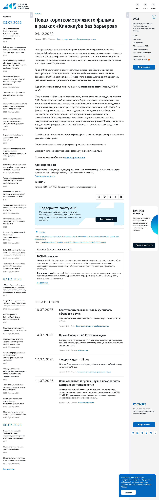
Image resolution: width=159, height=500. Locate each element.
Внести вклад (106, 219)
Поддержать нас (140, 59)
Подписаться (144, 67)
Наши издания (139, 56)
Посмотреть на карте (45, 176)
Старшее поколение (86, 403)
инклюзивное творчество (99, 236)
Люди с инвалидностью (86, 39)
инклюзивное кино (80, 236)
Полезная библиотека (142, 53)
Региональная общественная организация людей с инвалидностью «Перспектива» (73, 242)
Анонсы (38, 14)
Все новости (8, 469)
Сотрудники (138, 42)
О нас (135, 36)
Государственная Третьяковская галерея (56, 236)
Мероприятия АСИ (140, 46)
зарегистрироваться (74, 157)
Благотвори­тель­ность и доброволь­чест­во (92, 326)
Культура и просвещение (66, 39)
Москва (42, 232)
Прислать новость (140, 49)
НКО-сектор (83, 350)
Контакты (137, 39)
